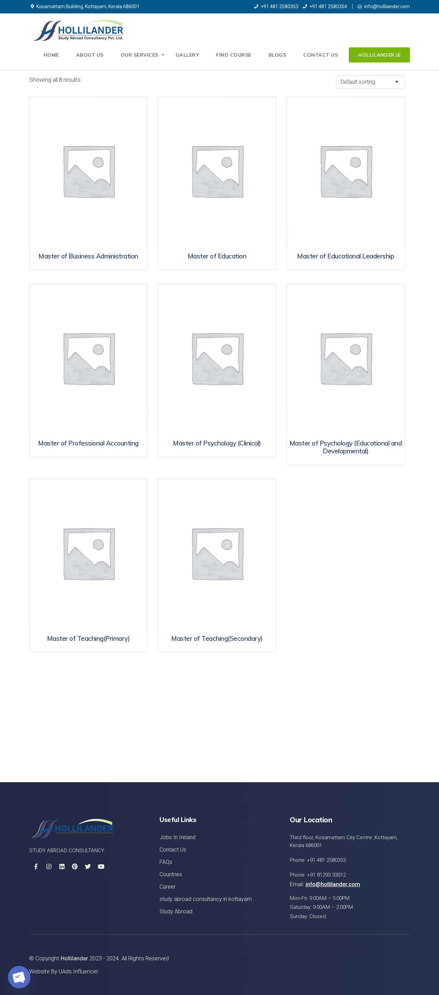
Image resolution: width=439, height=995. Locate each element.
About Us (91, 55)
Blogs (278, 55)
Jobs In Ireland (177, 837)
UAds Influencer (78, 971)
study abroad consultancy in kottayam (205, 899)
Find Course (234, 55)
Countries (170, 874)
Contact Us (321, 55)
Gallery (188, 55)
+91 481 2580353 (276, 6)
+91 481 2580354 (325, 6)
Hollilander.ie (379, 55)
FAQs (165, 862)
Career (167, 886)
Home (52, 55)
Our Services (140, 55)
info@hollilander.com (384, 6)
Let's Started (376, 734)
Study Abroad (175, 911)
